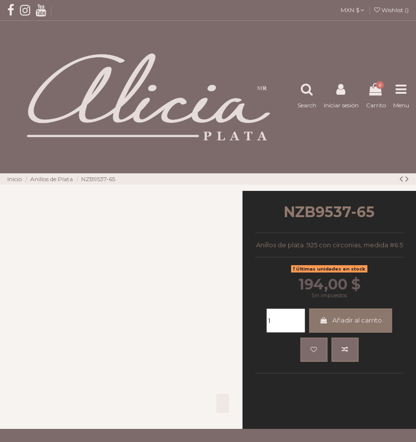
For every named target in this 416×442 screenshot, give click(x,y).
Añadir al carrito (350, 314)
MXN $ (352, 10)
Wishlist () (391, 10)
